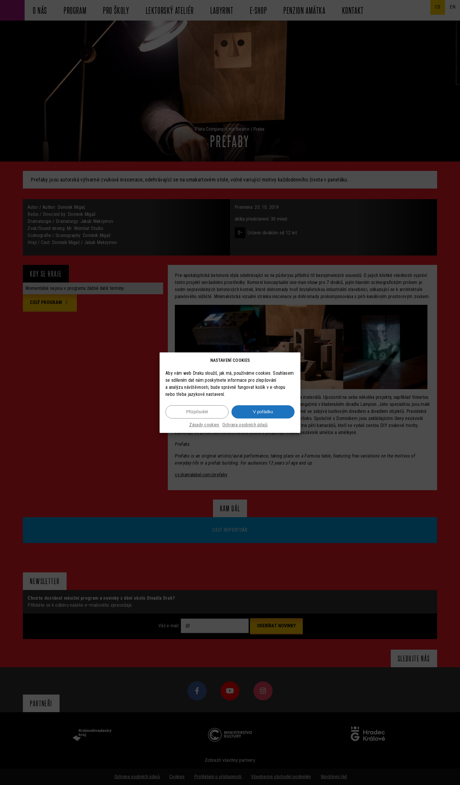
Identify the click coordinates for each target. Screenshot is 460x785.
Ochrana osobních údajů (245, 425)
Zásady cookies (204, 425)
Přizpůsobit (197, 411)
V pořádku (263, 411)
